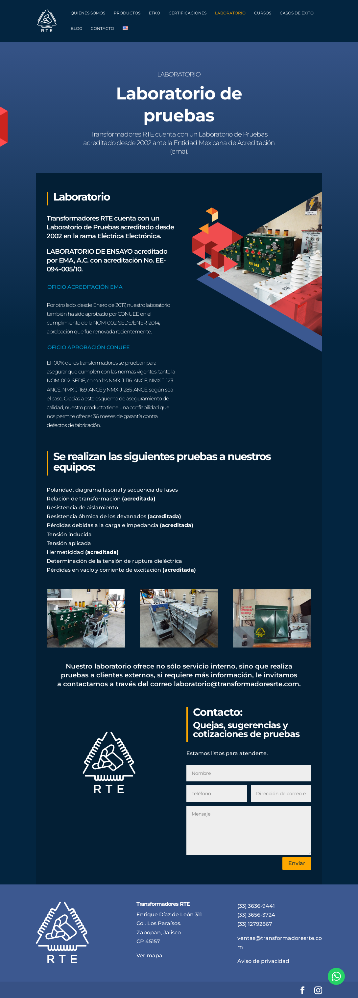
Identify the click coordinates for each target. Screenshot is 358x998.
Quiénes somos (88, 13)
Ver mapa (149, 955)
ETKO (154, 13)
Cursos (262, 13)
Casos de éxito (297, 13)
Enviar (296, 863)
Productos (127, 13)
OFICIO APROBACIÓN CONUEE (88, 347)
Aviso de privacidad (263, 961)
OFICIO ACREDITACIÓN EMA (85, 287)
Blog (76, 28)
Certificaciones (187, 13)
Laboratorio (230, 13)
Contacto (102, 28)
